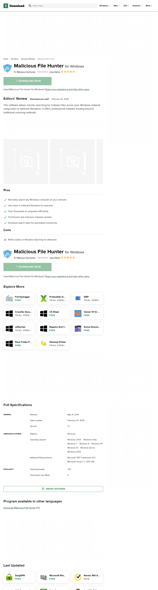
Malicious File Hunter (49, 66)
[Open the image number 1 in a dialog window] (72, 161)
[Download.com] (13, 5)
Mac (116, 6)
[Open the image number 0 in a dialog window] (25, 161)
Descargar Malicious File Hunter (19, 507)
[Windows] (14, 59)
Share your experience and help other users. (67, 89)
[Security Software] (28, 59)
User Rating (62, 71)
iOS (125, 6)
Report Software (53, 489)
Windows (104, 6)
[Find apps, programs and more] (62, 5)
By (25, 72)
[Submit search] (30, 5)
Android (136, 6)
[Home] (5, 59)
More (149, 5)
